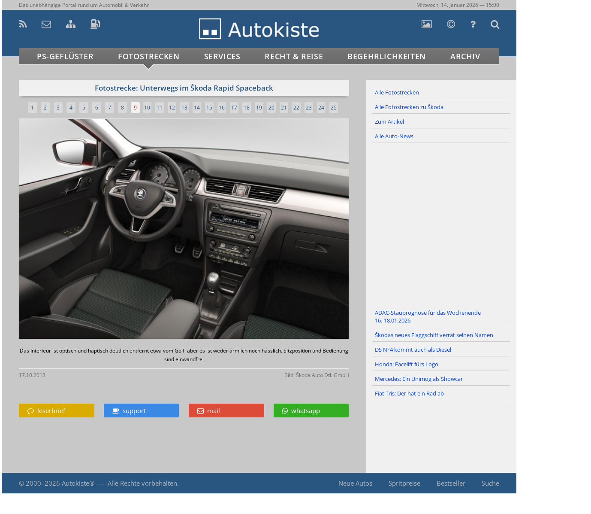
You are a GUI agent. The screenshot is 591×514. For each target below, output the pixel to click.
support (129, 410)
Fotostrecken (148, 56)
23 (309, 107)
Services (222, 56)
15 (209, 107)
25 (334, 107)
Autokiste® (78, 483)
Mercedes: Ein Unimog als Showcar (419, 379)
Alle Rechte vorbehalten (142, 483)
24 (321, 107)
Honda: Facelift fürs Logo (406, 364)
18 (247, 107)
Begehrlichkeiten (386, 56)
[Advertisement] (441, 224)
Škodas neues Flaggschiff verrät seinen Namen (434, 335)
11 (160, 107)
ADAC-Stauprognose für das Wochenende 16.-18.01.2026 (428, 316)
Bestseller (451, 483)
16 (222, 107)
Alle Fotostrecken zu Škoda (409, 107)
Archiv (465, 56)
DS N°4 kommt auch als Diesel (413, 349)
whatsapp (301, 410)
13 (184, 107)
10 (147, 107)
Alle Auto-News (394, 136)
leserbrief (46, 410)
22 (296, 107)
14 (197, 107)
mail (208, 410)
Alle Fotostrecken (397, 92)
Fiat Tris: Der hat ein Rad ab (409, 393)
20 (271, 107)
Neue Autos (355, 483)
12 (172, 107)
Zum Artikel (389, 121)
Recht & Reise (294, 56)
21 (284, 107)
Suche (490, 483)
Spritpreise (404, 483)
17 (234, 107)
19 (259, 107)
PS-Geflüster (65, 56)
